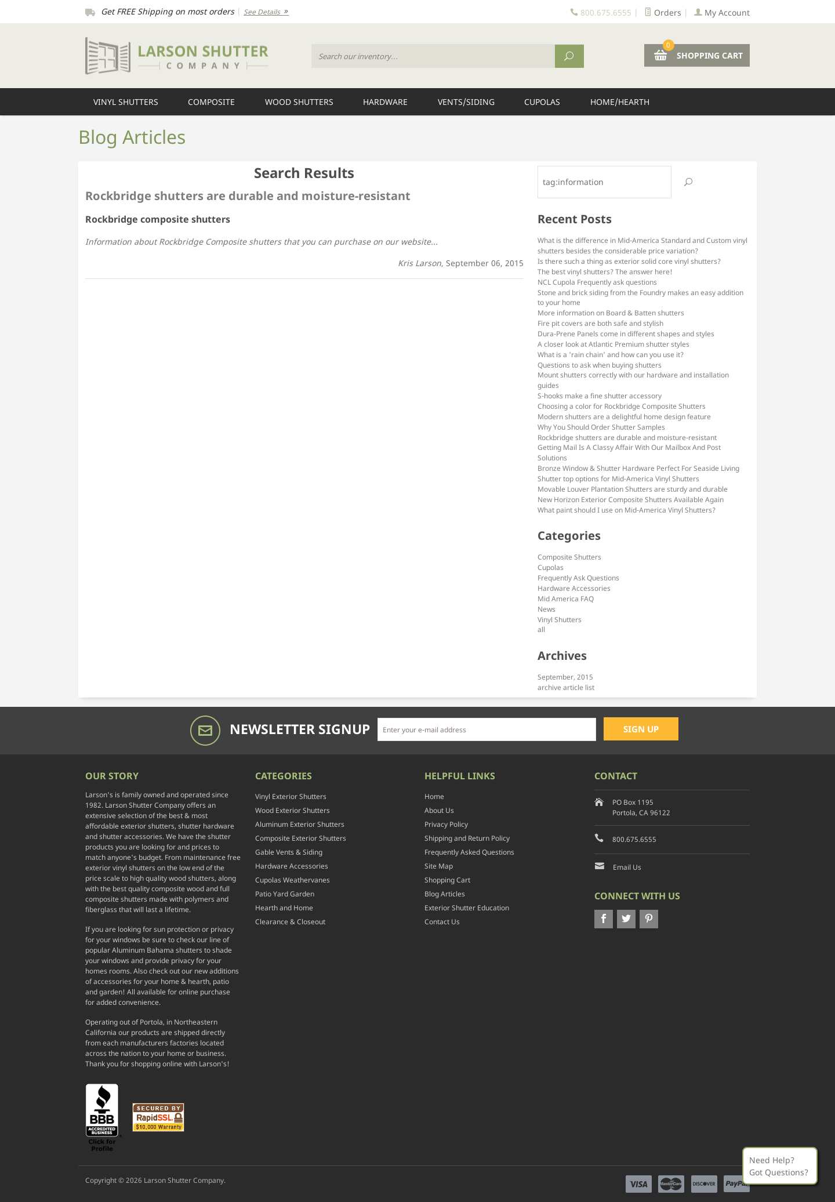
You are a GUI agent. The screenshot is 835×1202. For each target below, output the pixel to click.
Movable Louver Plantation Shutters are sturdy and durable (633, 488)
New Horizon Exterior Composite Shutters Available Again (631, 499)
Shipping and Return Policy (467, 838)
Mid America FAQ (566, 598)
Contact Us (442, 922)
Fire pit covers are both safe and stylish (600, 323)
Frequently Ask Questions (578, 577)
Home (434, 796)
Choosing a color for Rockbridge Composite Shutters (622, 406)
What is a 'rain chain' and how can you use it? (611, 354)
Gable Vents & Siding (288, 852)
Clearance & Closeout (290, 922)
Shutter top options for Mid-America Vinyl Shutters (618, 478)
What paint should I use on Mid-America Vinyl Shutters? (627, 509)
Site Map (438, 866)
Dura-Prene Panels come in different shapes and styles (626, 333)
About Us (439, 810)
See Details (266, 12)
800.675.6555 (634, 839)
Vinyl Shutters (125, 101)
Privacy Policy (446, 824)
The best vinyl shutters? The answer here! (605, 271)
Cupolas (542, 101)
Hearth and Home (284, 908)
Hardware (385, 101)
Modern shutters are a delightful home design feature (624, 416)
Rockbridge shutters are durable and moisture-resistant (627, 437)
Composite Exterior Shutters (300, 838)
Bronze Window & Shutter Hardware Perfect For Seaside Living (638, 468)
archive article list (566, 687)
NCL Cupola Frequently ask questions (597, 281)
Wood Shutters (299, 101)
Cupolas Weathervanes (292, 880)
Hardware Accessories (574, 588)
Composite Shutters (569, 556)
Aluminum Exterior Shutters (299, 824)
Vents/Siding (466, 101)
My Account (722, 12)
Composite (211, 101)
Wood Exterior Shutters (292, 810)
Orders (662, 12)
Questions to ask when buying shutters (600, 364)
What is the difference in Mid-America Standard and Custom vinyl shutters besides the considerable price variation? (642, 245)
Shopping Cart (447, 880)
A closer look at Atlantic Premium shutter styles (613, 343)
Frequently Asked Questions (469, 852)
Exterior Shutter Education (466, 908)
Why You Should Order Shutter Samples (601, 426)
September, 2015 (565, 676)
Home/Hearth (619, 101)
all (541, 629)
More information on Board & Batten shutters (611, 312)
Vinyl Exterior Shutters (290, 796)
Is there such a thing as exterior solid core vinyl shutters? (629, 261)
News (547, 608)
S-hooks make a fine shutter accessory (600, 395)
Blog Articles (444, 894)
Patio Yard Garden (284, 894)
